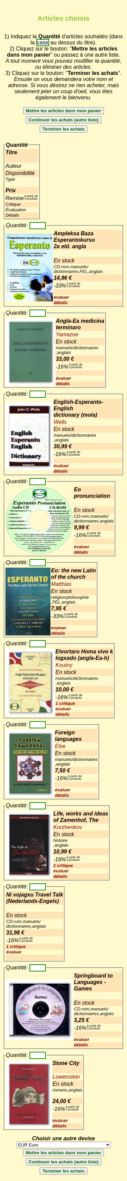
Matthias (61, 584)
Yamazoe (67, 334)
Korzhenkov (67, 827)
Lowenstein (66, 1077)
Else (60, 746)
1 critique (65, 703)
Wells (60, 422)
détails (60, 302)
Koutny (64, 665)
